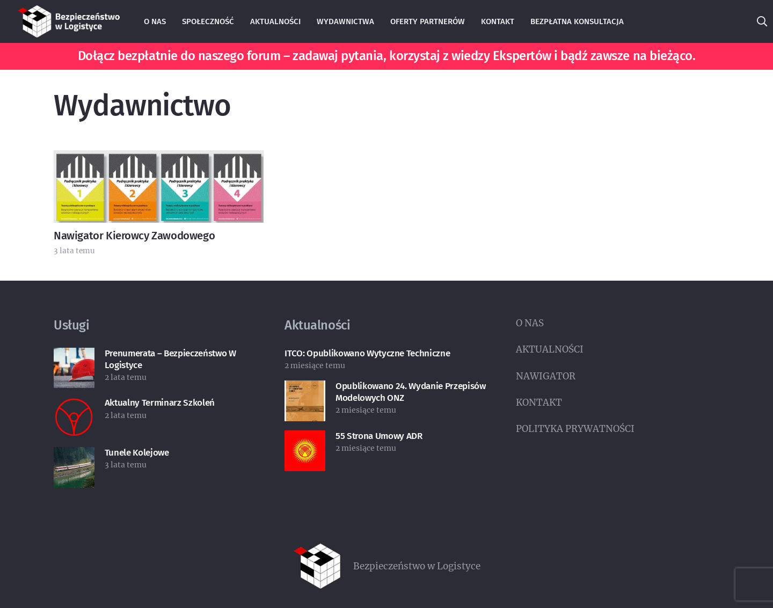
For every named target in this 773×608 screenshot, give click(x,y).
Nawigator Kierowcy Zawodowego (134, 235)
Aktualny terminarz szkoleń (160, 402)
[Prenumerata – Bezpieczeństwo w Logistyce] (74, 356)
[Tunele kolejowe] (74, 456)
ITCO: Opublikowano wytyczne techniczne (367, 353)
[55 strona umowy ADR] (305, 439)
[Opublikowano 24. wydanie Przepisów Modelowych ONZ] (305, 389)
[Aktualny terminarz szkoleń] (74, 406)
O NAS (530, 323)
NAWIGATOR (545, 376)
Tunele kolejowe (137, 452)
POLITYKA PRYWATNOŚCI (575, 429)
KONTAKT (539, 402)
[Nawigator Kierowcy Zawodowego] (159, 159)
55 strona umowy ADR (379, 436)
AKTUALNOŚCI (550, 349)
